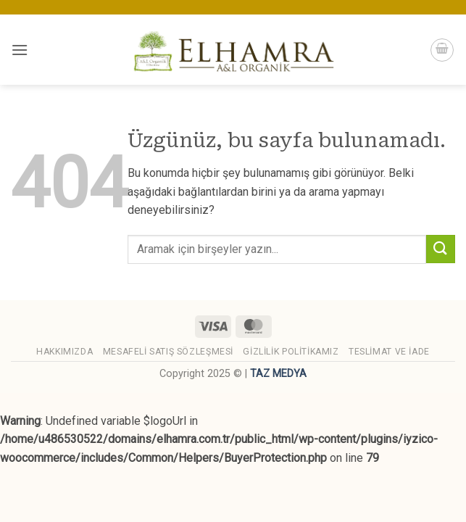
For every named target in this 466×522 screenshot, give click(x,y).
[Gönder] (440, 249)
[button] (19, 49)
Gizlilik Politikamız (290, 352)
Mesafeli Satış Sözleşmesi (168, 352)
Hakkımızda (64, 352)
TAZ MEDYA (278, 374)
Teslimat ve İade (389, 352)
